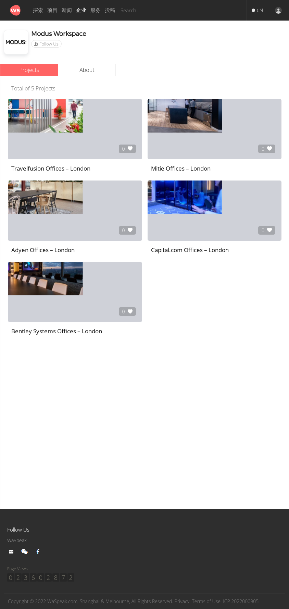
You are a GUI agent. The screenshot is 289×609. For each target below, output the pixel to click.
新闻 (67, 10)
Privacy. (194, 601)
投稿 (110, 10)
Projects (29, 70)
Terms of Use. (221, 601)
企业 (81, 10)
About (86, 70)
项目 (52, 10)
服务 (95, 10)
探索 (38, 10)
